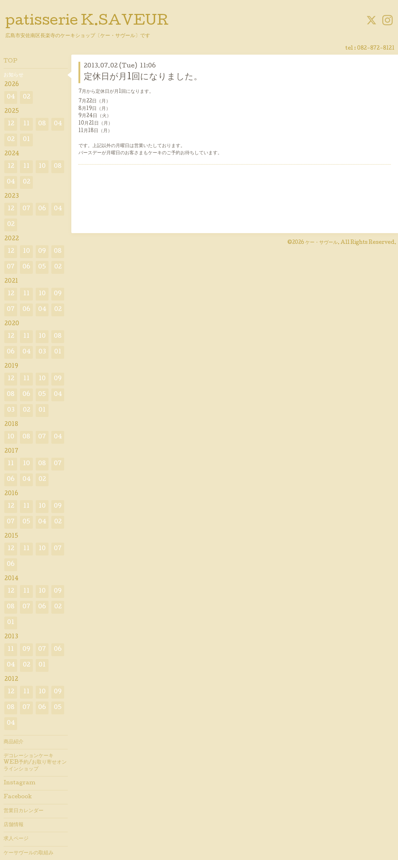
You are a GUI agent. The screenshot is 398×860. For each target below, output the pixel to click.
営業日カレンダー (24, 811)
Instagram (19, 783)
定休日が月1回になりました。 (143, 77)
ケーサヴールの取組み (28, 853)
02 (26, 97)
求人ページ (16, 839)
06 (42, 209)
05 (42, 267)
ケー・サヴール (321, 242)
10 (42, 167)
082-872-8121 (375, 48)
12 (10, 124)
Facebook (18, 797)
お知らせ (14, 75)
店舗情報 (14, 825)
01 (26, 140)
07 (26, 209)
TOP (10, 61)
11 (26, 124)
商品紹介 (14, 742)
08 (42, 124)
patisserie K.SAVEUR (87, 22)
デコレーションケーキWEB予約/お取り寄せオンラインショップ (35, 762)
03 (42, 352)
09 (42, 251)
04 (11, 97)
